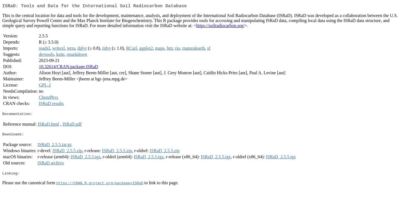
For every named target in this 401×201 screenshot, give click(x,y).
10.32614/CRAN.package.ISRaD (68, 67)
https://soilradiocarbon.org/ (220, 26)
